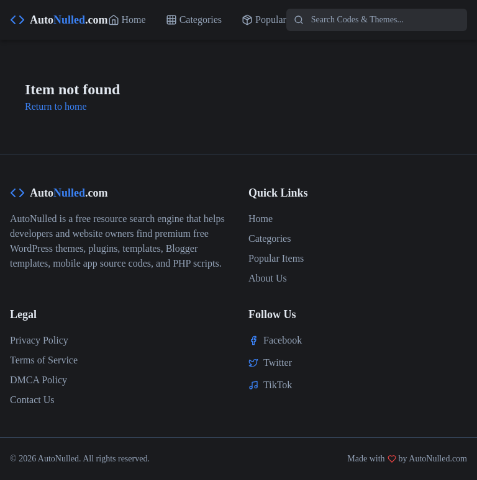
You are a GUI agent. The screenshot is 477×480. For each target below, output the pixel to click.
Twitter (277, 362)
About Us (267, 278)
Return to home (56, 106)
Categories (269, 238)
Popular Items (276, 258)
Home (260, 218)
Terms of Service (44, 360)
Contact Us (32, 399)
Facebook (282, 340)
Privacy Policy (39, 340)
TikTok (277, 385)
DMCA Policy (38, 380)
